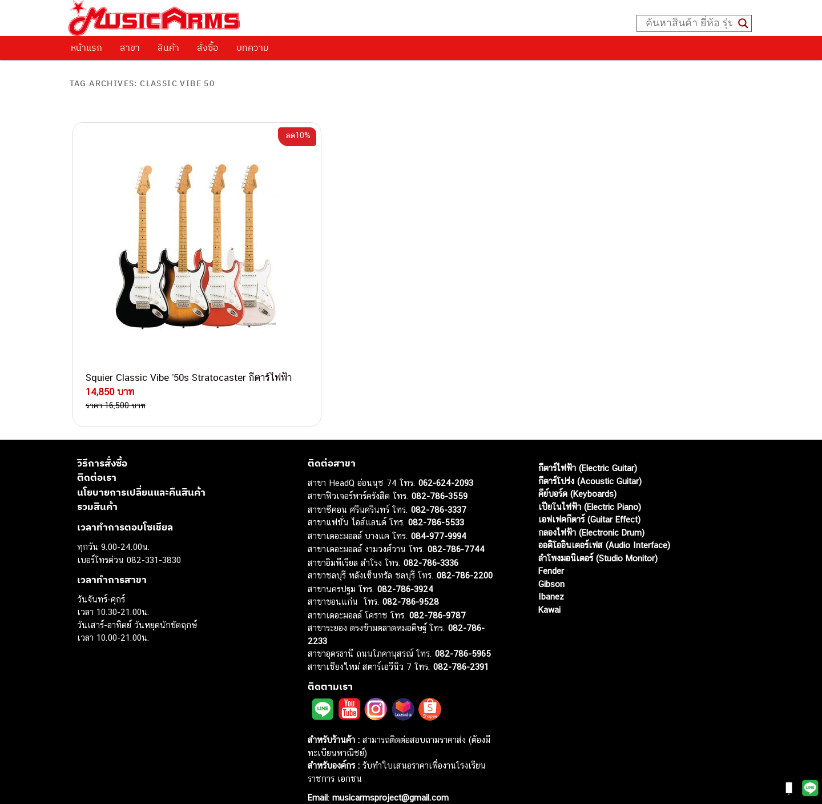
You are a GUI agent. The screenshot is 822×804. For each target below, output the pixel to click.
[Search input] (689, 23)
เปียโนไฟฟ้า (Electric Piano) (589, 484)
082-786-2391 (461, 644)
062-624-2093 (445, 460)
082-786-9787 (437, 593)
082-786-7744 (456, 527)
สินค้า (168, 47)
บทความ (252, 47)
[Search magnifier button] (743, 23)
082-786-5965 (463, 632)
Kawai (549, 587)
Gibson (551, 561)
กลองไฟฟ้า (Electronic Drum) (591, 510)
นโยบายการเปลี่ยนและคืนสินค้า (141, 470)
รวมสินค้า (97, 485)
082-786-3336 (431, 540)
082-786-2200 (465, 553)
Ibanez (551, 575)
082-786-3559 (440, 474)
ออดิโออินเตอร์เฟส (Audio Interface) (604, 523)
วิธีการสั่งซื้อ (102, 441)
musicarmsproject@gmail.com (389, 775)
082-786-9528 (410, 580)
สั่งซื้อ (208, 47)
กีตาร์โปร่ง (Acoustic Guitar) (590, 459)
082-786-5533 (436, 500)
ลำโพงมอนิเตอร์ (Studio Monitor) (598, 536)
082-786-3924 (405, 567)
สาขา (130, 47)
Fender (551, 549)
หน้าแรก (86, 47)
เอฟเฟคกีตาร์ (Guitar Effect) (589, 497)
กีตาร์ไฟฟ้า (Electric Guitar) (587, 446)
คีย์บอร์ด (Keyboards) (577, 472)
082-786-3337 (438, 487)
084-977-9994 (438, 513)
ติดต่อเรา (96, 455)
